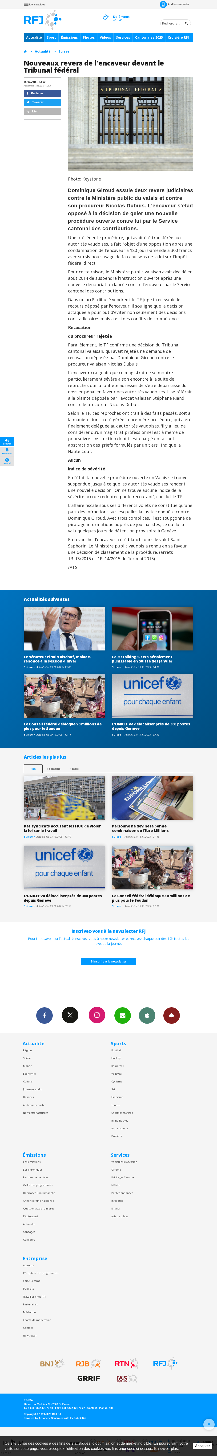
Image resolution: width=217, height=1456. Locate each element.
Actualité (34, 37)
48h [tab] (33, 768)
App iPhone (147, 1015)
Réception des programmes (40, 1273)
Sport (51, 37)
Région (27, 1050)
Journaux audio (32, 1089)
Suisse (64, 51)
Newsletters (122, 1015)
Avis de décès (119, 1216)
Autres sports (119, 1128)
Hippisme (117, 1096)
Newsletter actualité (35, 1112)
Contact (28, 1327)
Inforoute (117, 1200)
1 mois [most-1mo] (74, 768)
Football (116, 1050)
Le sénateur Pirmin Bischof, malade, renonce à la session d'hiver (57, 659)
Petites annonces (122, 1192)
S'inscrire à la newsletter (108, 961)
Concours (29, 1239)
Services (123, 37)
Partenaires (30, 1304)
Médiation (29, 1312)
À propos (28, 1265)
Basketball (117, 1065)
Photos (89, 37)
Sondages (29, 1231)
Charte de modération (37, 1319)
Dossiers (28, 1096)
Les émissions (31, 1161)
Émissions (69, 37)
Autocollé (29, 1224)
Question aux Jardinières (38, 1208)
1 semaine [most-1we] (53, 768)
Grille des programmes (37, 1185)
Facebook (44, 1015)
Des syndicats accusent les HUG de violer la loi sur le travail (62, 828)
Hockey (116, 1058)
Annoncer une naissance (38, 1200)
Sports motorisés (122, 1112)
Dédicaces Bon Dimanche (39, 1192)
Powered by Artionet (36, 1418)
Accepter (202, 1446)
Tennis (115, 1104)
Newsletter (30, 1335)
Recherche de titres (35, 1177)
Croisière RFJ (178, 37)
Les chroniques (32, 1169)
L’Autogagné (30, 1216)
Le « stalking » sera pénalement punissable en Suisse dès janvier (142, 659)
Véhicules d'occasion (124, 1161)
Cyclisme (116, 1081)
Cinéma (116, 1169)
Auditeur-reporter (174, 4)
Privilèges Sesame (122, 1177)
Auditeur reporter (34, 1104)
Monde (27, 1065)
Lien (32, 111)
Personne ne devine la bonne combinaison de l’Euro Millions (140, 828)
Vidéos (105, 37)
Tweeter (35, 102)
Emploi (115, 1208)
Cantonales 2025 (149, 37)
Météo (115, 1185)
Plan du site (106, 1408)
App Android (171, 1015)
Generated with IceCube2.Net (68, 1418)
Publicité (28, 1288)
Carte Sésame (31, 1280)
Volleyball (117, 1073)
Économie (29, 1073)
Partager (35, 93)
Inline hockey (119, 1120)
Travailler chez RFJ (34, 1296)
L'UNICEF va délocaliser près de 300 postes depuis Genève (151, 726)
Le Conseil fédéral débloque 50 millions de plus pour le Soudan (63, 726)
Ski (113, 1089)
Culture (27, 1081)
